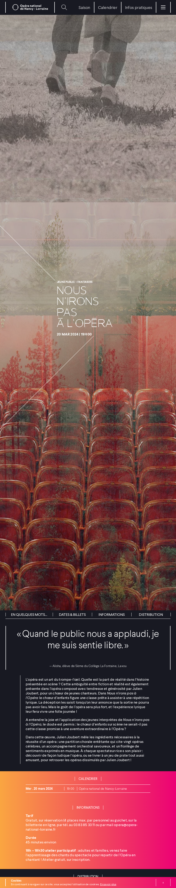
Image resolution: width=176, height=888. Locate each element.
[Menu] (163, 7)
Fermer (163, 882)
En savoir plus (108, 884)
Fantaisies (85, 282)
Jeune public (66, 282)
